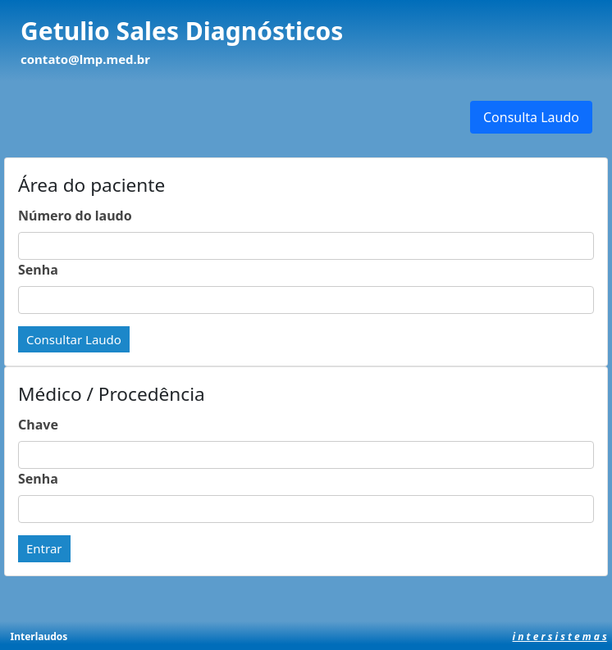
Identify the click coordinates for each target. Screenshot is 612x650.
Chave (38, 425)
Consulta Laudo (531, 117)
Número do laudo (75, 216)
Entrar (44, 548)
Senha (38, 270)
